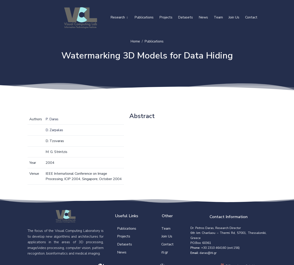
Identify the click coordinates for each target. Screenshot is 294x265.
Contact (251, 17)
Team (218, 17)
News (203, 17)
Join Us (233, 17)
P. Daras (52, 119)
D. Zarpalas (54, 130)
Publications (144, 17)
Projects (165, 17)
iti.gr (164, 252)
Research (119, 17)
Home (135, 41)
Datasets (185, 17)
